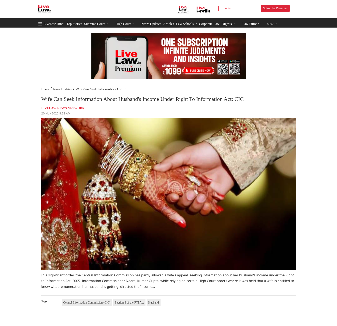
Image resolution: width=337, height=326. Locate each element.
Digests (227, 24)
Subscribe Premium (275, 8)
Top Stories (74, 24)
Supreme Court (94, 24)
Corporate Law (209, 24)
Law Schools (186, 24)
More (272, 24)
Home (45, 89)
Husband (153, 302)
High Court (123, 24)
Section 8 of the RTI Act (129, 302)
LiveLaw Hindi (54, 24)
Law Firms (251, 24)
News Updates (151, 24)
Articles (168, 24)
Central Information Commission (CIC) (86, 302)
